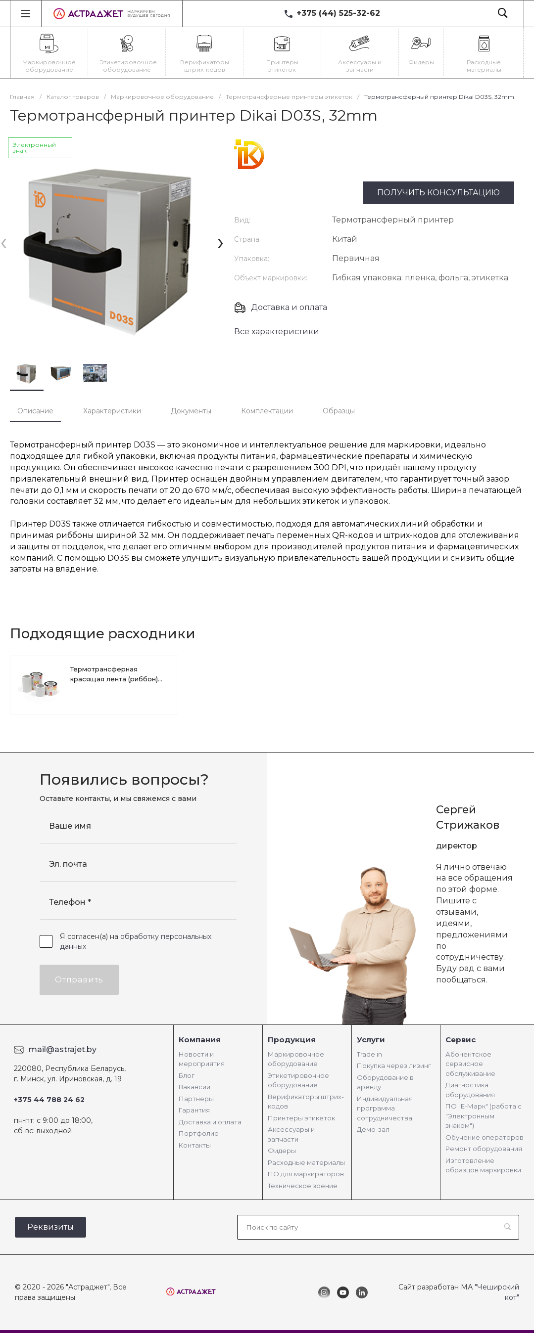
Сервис (460, 1039)
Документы (191, 410)
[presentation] (3, 241)
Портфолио (199, 1133)
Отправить (79, 979)
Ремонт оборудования (483, 1149)
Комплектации (267, 410)
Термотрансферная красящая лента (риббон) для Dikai (114, 679)
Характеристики (112, 410)
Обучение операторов (484, 1137)
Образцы (339, 410)
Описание (35, 410)
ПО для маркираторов (306, 1174)
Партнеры (196, 1099)
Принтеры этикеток (301, 1118)
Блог (186, 1075)
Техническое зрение (303, 1186)
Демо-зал (373, 1129)
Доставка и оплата (289, 307)
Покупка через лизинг (394, 1065)
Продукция (292, 1039)
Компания (200, 1039)
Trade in (369, 1054)
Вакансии (194, 1087)
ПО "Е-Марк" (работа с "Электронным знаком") (483, 1115)
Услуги (371, 1039)
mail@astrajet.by (63, 1049)
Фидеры (282, 1151)
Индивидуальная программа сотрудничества (385, 1108)
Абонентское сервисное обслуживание (470, 1063)
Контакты (195, 1145)
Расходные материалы (306, 1162)
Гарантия (194, 1110)
